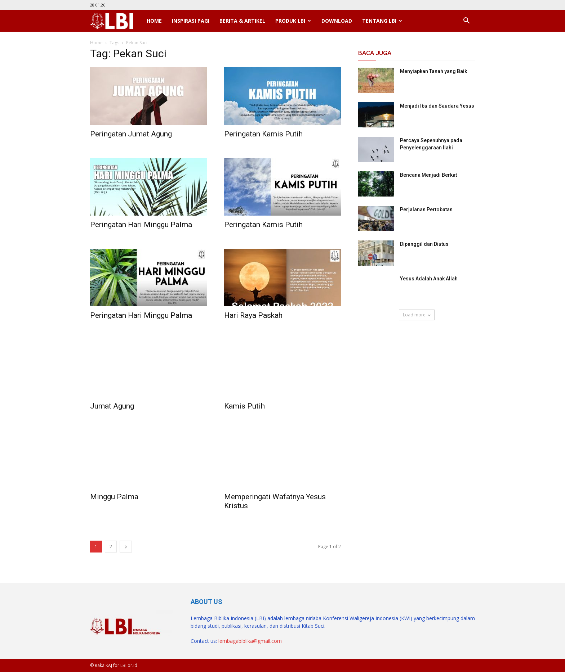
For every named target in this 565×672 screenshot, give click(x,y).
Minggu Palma (114, 496)
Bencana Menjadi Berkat (428, 175)
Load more (417, 315)
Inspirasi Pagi (190, 20)
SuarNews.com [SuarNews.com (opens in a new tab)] (376, 341)
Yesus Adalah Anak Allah (429, 278)
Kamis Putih (244, 406)
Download (336, 20)
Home (154, 20)
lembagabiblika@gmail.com (250, 640)
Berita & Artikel (242, 20)
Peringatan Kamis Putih (263, 134)
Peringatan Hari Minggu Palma (141, 224)
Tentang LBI (382, 20)
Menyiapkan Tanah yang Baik (433, 71)
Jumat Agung (112, 406)
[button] (466, 21)
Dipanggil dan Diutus (424, 244)
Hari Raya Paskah (253, 315)
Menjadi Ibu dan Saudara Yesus (437, 106)
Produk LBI (293, 20)
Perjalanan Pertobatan (426, 209)
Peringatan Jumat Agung (131, 134)
